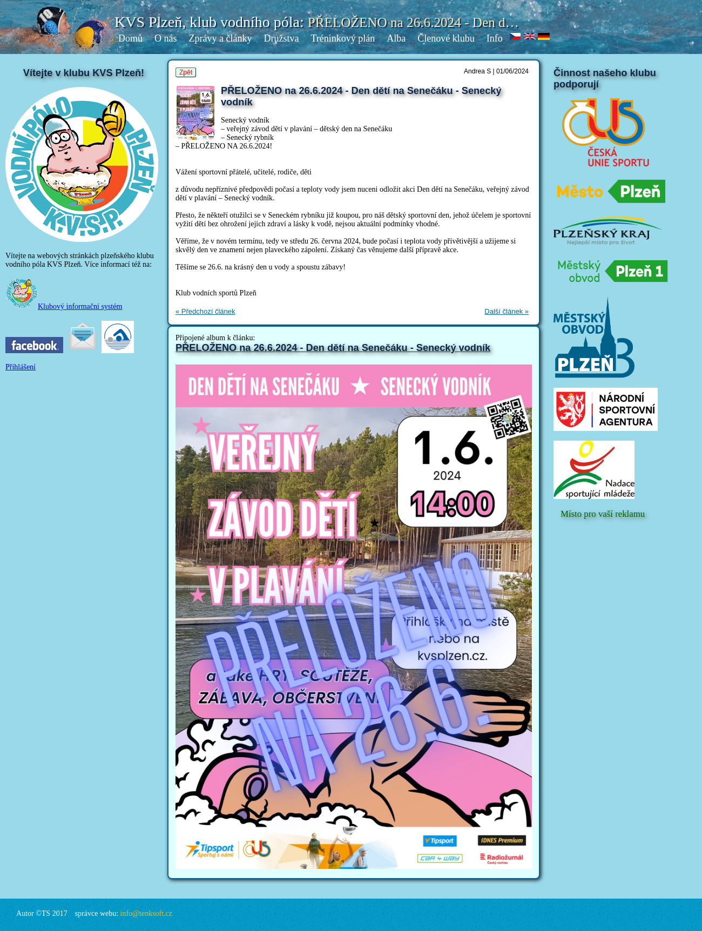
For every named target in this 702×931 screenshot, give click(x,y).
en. (530, 37)
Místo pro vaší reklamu (603, 514)
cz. (515, 37)
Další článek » (506, 311)
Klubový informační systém (63, 306)
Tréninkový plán (342, 38)
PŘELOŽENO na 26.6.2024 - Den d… (413, 22)
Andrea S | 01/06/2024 (496, 71)
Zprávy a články (220, 38)
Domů (130, 38)
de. (544, 37)
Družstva (281, 38)
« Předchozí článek (205, 311)
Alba (396, 38)
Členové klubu (446, 38)
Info (495, 38)
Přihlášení (20, 367)
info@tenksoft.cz (146, 913)
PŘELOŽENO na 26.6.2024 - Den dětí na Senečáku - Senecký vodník (333, 347)
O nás (165, 38)
